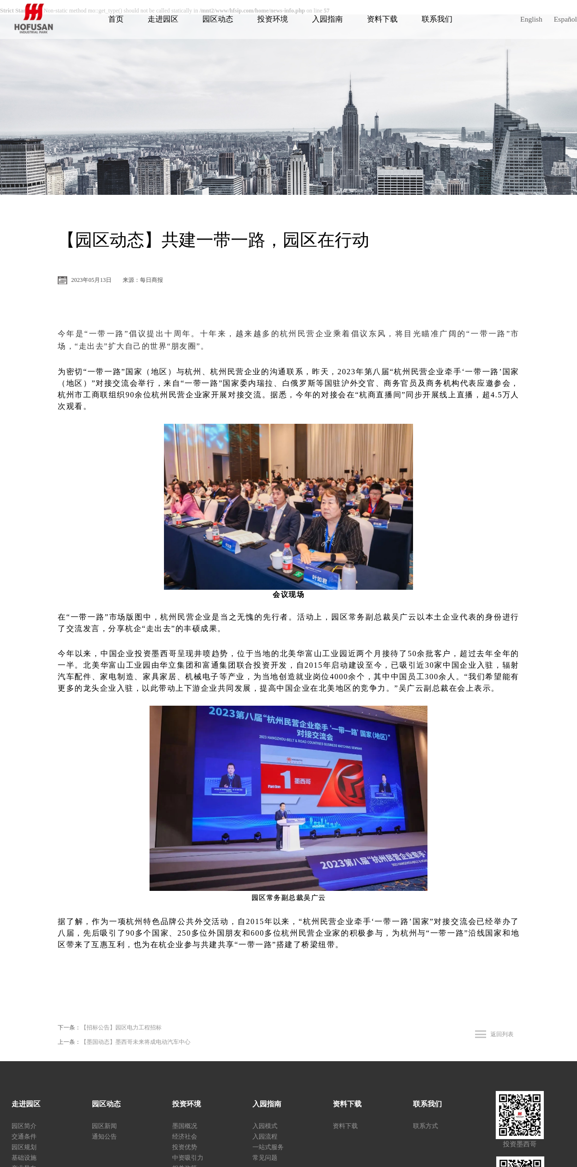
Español (565, 19)
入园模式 (264, 1125)
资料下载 (382, 19)
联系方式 (425, 1125)
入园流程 (264, 1136)
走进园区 (163, 19)
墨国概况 (184, 1125)
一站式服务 (268, 1147)
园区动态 (217, 19)
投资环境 (272, 19)
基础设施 (24, 1157)
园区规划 (24, 1147)
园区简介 (24, 1125)
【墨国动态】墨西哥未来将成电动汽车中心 (135, 1042)
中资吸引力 (187, 1157)
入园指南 (327, 19)
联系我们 (437, 19)
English (531, 19)
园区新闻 (104, 1125)
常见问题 (264, 1157)
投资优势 (184, 1147)
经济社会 (184, 1136)
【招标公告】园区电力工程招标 (121, 1027)
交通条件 (24, 1136)
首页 (116, 19)
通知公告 (104, 1136)
